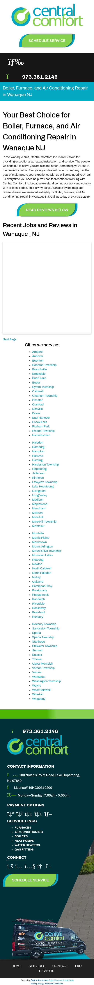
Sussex (37, 654)
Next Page (9, 339)
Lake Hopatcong (43, 486)
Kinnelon (38, 477)
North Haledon (41, 572)
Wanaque (38, 676)
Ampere (37, 351)
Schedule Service (30, 880)
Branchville (39, 369)
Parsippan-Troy (42, 586)
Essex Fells (39, 422)
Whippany (38, 698)
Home (19, 966)
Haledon (37, 442)
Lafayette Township (44, 482)
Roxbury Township (44, 624)
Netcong (37, 559)
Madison (37, 499)
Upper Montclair (42, 663)
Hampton (38, 451)
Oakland (37, 581)
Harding (37, 460)
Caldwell (37, 391)
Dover (36, 413)
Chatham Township (44, 395)
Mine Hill (37, 517)
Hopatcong (39, 468)
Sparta (36, 632)
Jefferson (38, 473)
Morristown (39, 542)
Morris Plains (40, 537)
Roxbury (37, 616)
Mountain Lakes (42, 555)
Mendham (38, 508)
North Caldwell (41, 568)
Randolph (38, 599)
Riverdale (38, 603)
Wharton (37, 694)
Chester (37, 400)
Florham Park (41, 426)
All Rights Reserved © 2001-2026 (60, 980)
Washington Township (46, 681)
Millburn (37, 512)
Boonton (37, 360)
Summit (37, 650)
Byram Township (43, 386)
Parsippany (39, 590)
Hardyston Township (45, 464)
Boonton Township (44, 365)
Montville (38, 533)
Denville (37, 408)
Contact (63, 966)
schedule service (47, 41)
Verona (36, 672)
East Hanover (41, 417)
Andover (37, 356)
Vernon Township (43, 668)
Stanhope (38, 641)
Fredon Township (43, 430)
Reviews (49, 971)
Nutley (36, 577)
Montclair (38, 526)
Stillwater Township (44, 646)
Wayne (36, 685)
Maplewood (39, 504)
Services (39, 966)
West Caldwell (41, 689)
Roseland (38, 612)
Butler (36, 382)
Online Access (38, 980)
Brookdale (38, 373)
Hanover (37, 455)
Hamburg (38, 446)
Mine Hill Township (44, 521)
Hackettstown (41, 435)
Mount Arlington (42, 546)
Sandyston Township (45, 628)
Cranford (38, 404)
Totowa (37, 659)
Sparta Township (43, 637)
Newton (37, 564)
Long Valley (39, 495)
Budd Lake (39, 378)
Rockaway (39, 608)
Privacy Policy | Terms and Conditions (47, 984)
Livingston (39, 490)
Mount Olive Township (46, 550)
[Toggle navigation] (16, 61)
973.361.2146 (40, 77)
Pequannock (40, 594)
